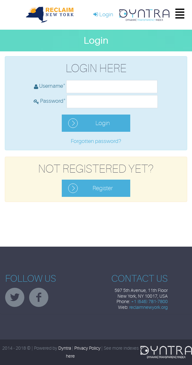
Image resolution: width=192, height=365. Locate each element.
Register (102, 188)
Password (53, 100)
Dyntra (64, 348)
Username (52, 85)
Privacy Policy (87, 348)
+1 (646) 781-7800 (149, 301)
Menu (175, 15)
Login (102, 123)
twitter (14, 297)
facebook (38, 297)
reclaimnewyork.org (148, 307)
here (70, 356)
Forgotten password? (96, 141)
